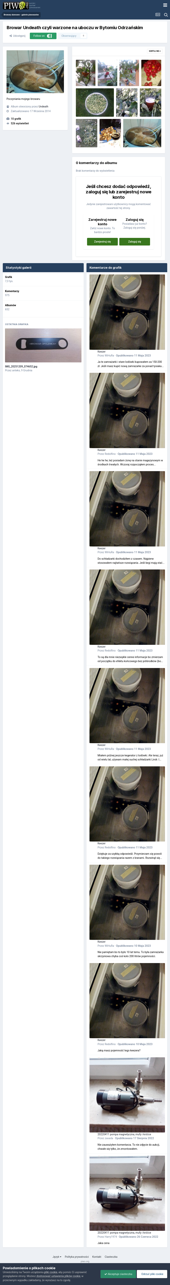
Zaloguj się (134, 241)
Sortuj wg (155, 51)
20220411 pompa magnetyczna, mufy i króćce (124, 1134)
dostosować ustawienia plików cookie (58, 1276)
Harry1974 (111, 1236)
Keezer (102, 351)
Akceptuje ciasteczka (118, 1274)
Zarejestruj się (102, 241)
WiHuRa (109, 355)
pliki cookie (50, 1272)
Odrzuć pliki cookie (152, 1274)
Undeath (43, 106)
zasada (109, 1138)
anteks (16, 370)
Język (57, 1256)
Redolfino (110, 453)
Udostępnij (17, 35)
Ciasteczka (111, 1256)
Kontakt (96, 1256)
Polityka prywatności (77, 1256)
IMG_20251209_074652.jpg (21, 366)
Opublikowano (133, 355)
